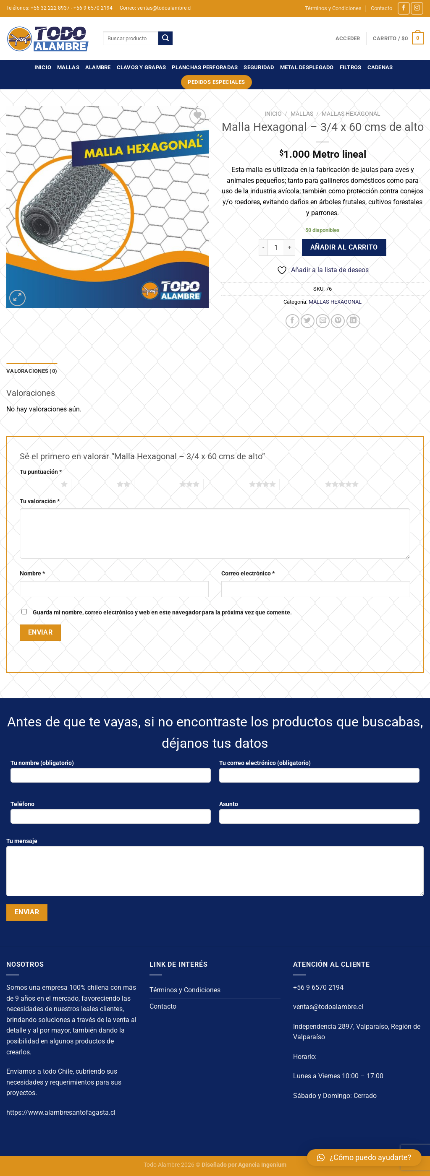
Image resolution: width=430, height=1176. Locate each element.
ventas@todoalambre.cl (328, 1007)
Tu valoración (40, 501)
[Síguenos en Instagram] (417, 8)
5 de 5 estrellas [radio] (302, 484)
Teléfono (110, 815)
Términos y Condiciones (333, 8)
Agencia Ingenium (262, 1164)
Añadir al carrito (344, 247)
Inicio (43, 67)
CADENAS (380, 67)
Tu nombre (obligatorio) (110, 774)
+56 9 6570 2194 (318, 987)
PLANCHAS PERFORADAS (205, 67)
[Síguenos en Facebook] (404, 8)
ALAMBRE (98, 67)
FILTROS (351, 67)
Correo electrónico (248, 573)
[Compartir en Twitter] (308, 321)
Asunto (319, 815)
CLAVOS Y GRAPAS (141, 67)
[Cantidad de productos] (275, 247)
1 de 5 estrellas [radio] (38, 484)
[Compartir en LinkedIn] (353, 321)
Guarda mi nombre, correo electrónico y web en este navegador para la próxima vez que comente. (162, 612)
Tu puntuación (41, 472)
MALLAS (68, 67)
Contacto (381, 8)
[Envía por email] (323, 321)
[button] (364, 1157)
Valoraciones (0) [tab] (31, 371)
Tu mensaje (215, 870)
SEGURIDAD (259, 67)
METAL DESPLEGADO (307, 67)
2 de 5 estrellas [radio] (94, 484)
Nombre (32, 573)
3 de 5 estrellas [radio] (157, 484)
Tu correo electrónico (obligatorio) (319, 774)
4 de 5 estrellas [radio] (226, 484)
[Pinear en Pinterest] (338, 321)
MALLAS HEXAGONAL (351, 113)
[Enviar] (165, 38)
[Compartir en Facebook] (292, 321)
